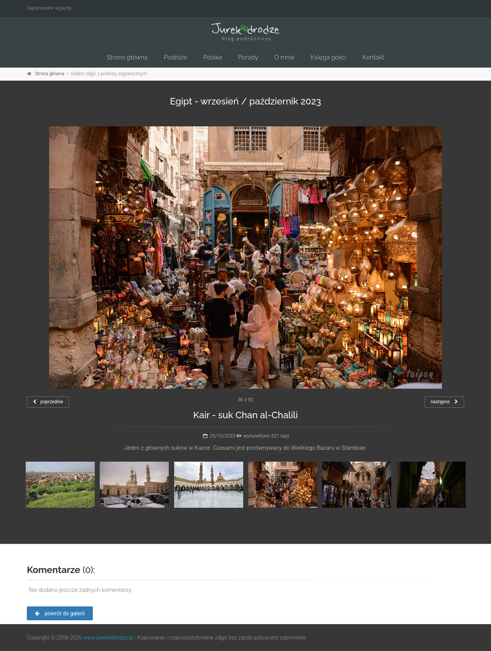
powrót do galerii (60, 613)
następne (444, 401)
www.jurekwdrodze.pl (108, 637)
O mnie (284, 57)
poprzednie (48, 401)
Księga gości (328, 57)
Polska (212, 57)
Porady (248, 57)
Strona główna (127, 57)
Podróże (175, 57)
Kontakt (373, 57)
